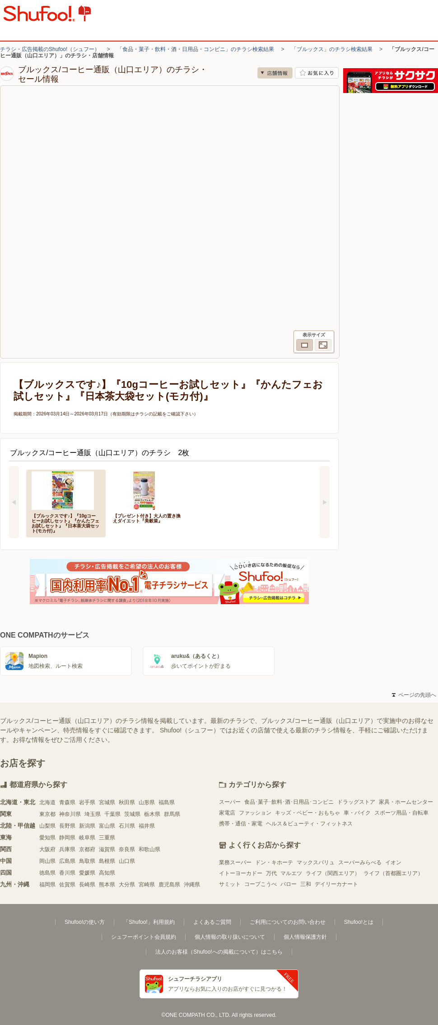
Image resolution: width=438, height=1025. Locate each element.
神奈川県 (70, 814)
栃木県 (152, 814)
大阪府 (47, 849)
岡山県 (47, 861)
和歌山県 (149, 849)
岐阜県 (87, 837)
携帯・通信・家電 (240, 823)
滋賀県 (107, 849)
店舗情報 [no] (275, 73)
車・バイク (357, 813)
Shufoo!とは (358, 922)
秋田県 (127, 802)
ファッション (255, 813)
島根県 (107, 861)
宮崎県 (147, 884)
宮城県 (107, 802)
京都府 (87, 849)
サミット (230, 884)
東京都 (47, 814)
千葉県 (112, 814)
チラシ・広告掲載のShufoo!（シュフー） (50, 49)
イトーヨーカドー (240, 873)
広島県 (67, 861)
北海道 (47, 802)
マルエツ (291, 873)
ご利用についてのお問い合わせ (288, 922)
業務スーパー (235, 862)
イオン (393, 862)
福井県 (147, 826)
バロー (288, 884)
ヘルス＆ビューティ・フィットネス (309, 823)
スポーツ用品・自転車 (401, 813)
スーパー (230, 802)
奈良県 (127, 849)
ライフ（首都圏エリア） (393, 873)
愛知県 (47, 837)
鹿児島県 (169, 884)
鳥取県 (87, 861)
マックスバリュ (316, 862)
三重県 (107, 837)
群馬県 (172, 814)
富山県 (107, 826)
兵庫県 (67, 849)
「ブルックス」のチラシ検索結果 (332, 49)
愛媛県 (87, 873)
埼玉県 (92, 814)
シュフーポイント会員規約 (143, 937)
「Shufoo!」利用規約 (148, 922)
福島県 (166, 802)
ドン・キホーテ (274, 862)
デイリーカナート (336, 884)
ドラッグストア (356, 802)
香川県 (67, 873)
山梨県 (47, 826)
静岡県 (67, 837)
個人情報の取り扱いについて (230, 937)
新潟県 (87, 826)
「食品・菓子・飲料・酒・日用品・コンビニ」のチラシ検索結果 (195, 49)
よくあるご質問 (212, 922)
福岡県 (47, 884)
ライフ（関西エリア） (333, 873)
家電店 (227, 813)
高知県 (107, 873)
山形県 (147, 802)
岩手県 (87, 802)
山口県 (127, 861)
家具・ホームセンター (406, 802)
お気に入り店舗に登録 (317, 73)
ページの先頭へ (414, 695)
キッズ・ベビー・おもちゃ (307, 813)
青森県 (67, 802)
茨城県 (132, 814)
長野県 (67, 826)
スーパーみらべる (360, 862)
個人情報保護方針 (305, 937)
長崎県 (87, 884)
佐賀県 (67, 884)
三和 (305, 884)
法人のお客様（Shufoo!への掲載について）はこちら (218, 952)
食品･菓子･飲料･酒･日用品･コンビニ (289, 802)
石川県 (127, 826)
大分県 (127, 884)
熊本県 (107, 884)
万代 (271, 873)
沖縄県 (192, 884)
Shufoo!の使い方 (85, 922)
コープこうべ (260, 884)
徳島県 (47, 873)
